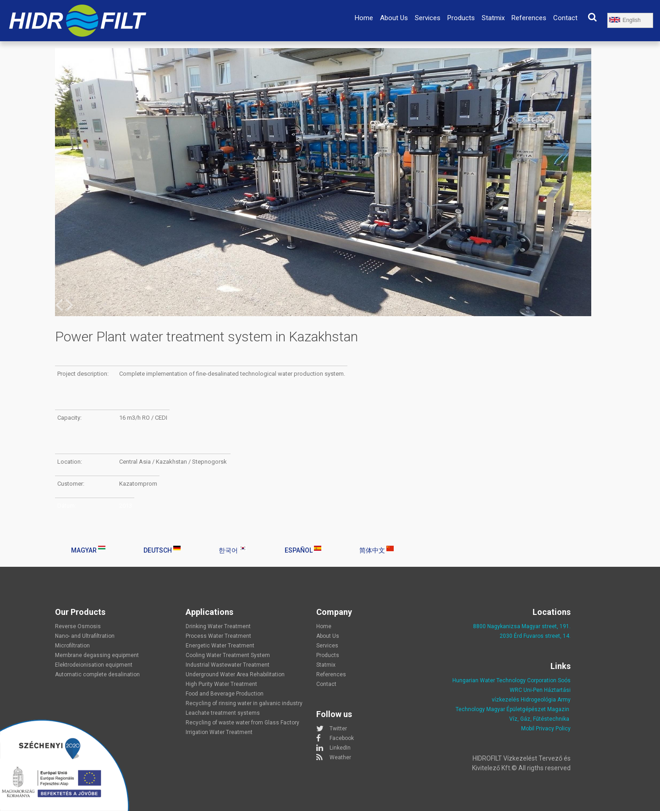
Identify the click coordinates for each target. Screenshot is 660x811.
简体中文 (376, 550)
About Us (394, 18)
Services (427, 18)
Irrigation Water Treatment (219, 732)
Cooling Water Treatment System (228, 655)
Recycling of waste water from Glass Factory (242, 722)
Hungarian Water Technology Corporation (504, 680)
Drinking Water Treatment (218, 626)
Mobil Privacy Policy (546, 728)
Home (364, 18)
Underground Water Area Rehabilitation (235, 674)
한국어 (233, 550)
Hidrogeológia (538, 699)
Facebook (342, 738)
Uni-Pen (533, 690)
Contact (565, 18)
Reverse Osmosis (78, 626)
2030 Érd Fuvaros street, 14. (535, 636)
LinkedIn (340, 748)
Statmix (493, 18)
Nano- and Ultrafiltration (85, 636)
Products (461, 18)
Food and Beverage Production (225, 693)
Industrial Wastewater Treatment (228, 665)
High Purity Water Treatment (221, 684)
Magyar (88, 550)
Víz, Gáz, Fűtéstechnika (539, 719)
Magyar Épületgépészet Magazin (527, 709)
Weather (340, 757)
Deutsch (162, 550)
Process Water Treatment (218, 636)
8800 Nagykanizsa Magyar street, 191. (522, 626)
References (529, 18)
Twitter (338, 728)
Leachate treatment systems (223, 713)
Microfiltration (72, 645)
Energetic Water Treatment (220, 645)
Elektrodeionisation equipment (93, 665)
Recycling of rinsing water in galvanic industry (244, 703)
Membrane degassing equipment (97, 655)
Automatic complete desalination (97, 674)
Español (303, 550)
